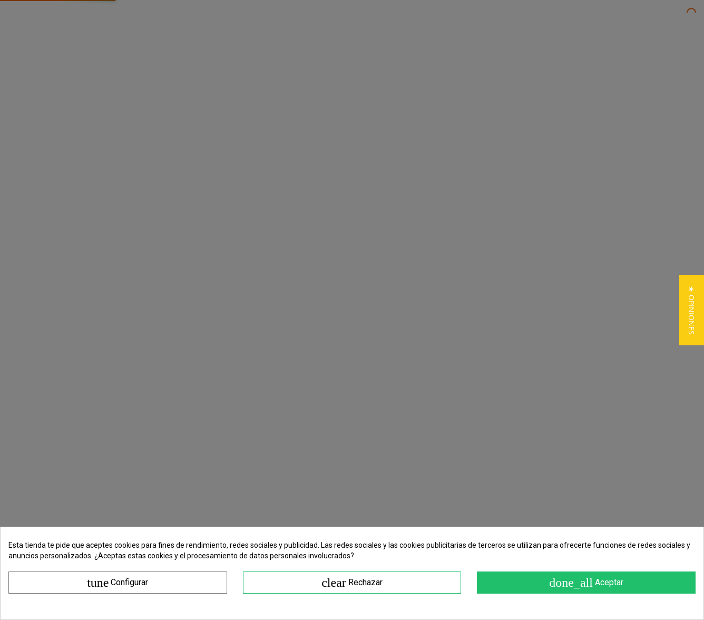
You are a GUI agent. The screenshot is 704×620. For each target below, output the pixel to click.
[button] (691, 310)
